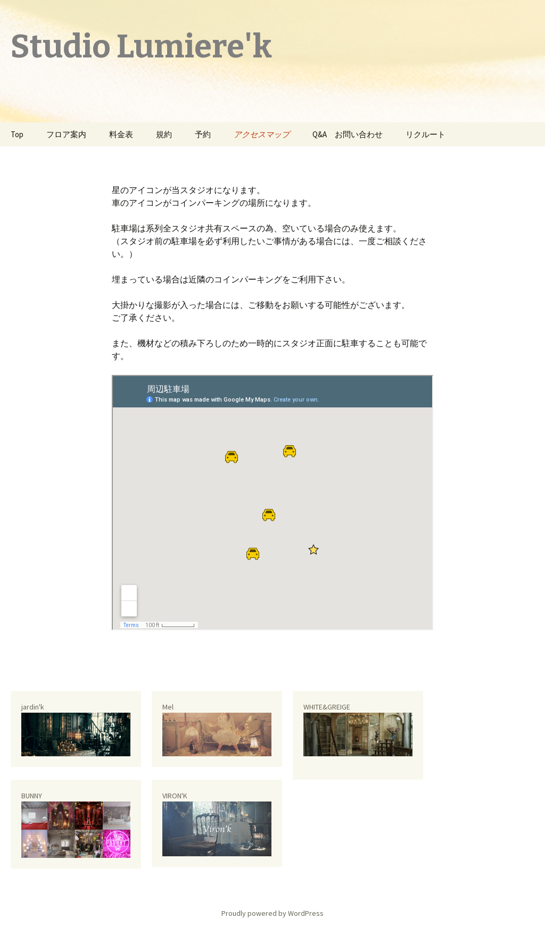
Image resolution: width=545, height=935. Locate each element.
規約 (164, 134)
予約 (203, 134)
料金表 (121, 134)
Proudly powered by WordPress (272, 913)
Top (17, 134)
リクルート (425, 134)
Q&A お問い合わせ (347, 134)
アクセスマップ (262, 134)
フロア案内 (66, 134)
